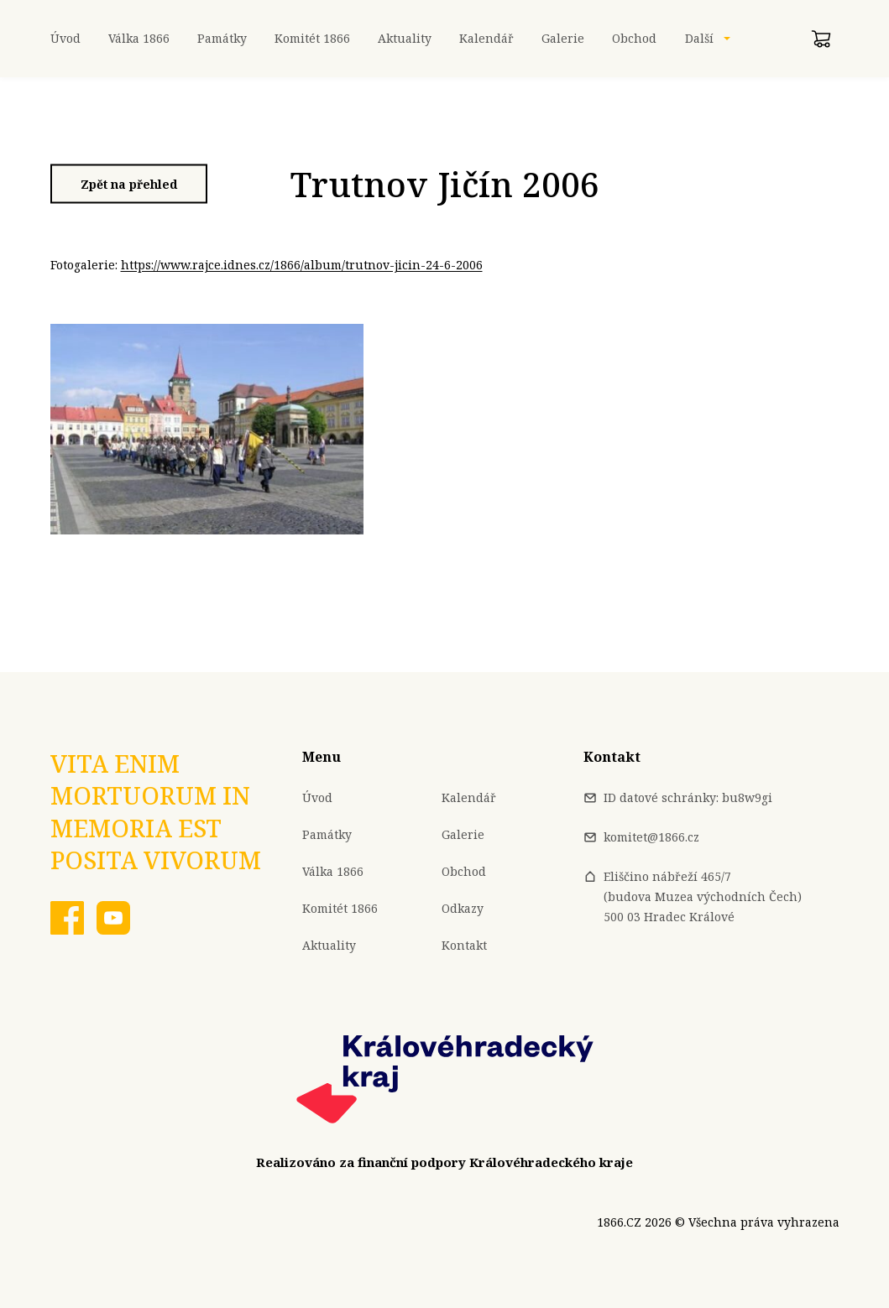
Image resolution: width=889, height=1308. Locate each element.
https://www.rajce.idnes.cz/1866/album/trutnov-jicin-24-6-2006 (302, 265)
